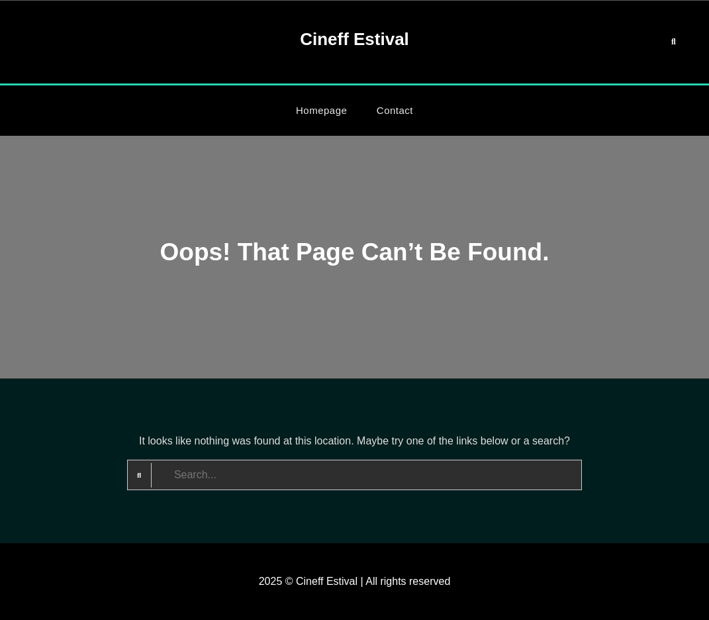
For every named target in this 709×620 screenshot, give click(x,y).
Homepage (321, 110)
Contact (395, 110)
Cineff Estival (354, 39)
